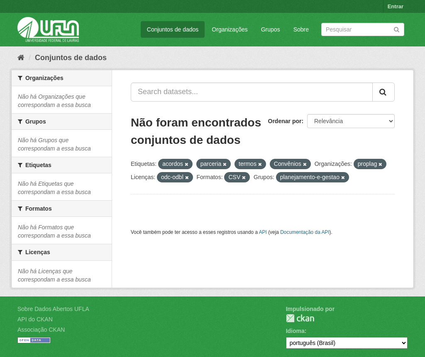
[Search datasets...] (252, 92)
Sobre (301, 29)
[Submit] (396, 28)
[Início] (20, 57)
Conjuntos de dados (173, 29)
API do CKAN (35, 319)
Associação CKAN (41, 329)
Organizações (229, 29)
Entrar (395, 6)
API (263, 232)
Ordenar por (285, 121)
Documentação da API (304, 232)
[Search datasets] (362, 29)
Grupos (270, 29)
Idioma (295, 331)
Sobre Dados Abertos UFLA (53, 309)
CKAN (300, 318)
